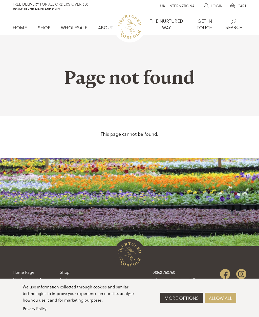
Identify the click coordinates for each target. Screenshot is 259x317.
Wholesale (74, 28)
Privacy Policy (34, 308)
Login (213, 6)
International (182, 6)
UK (162, 6)
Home (20, 28)
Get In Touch (205, 24)
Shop (44, 28)
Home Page (23, 272)
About (105, 28)
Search (233, 21)
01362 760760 (164, 272)
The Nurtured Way (166, 24)
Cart (238, 6)
